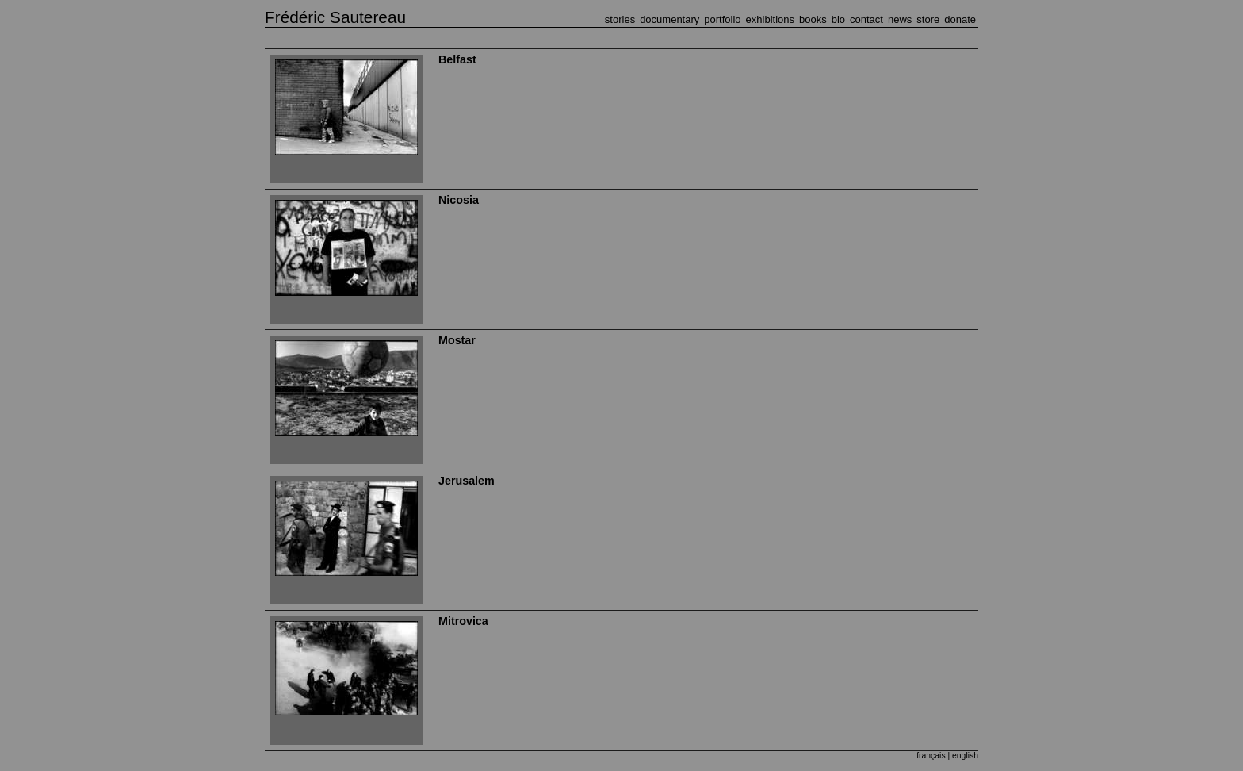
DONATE (960, 19)
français (930, 755)
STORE (927, 19)
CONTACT (866, 19)
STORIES (620, 19)
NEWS (900, 19)
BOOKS (813, 19)
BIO (838, 19)
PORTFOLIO (722, 19)
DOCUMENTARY (669, 19)
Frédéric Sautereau (335, 17)
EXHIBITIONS (770, 19)
